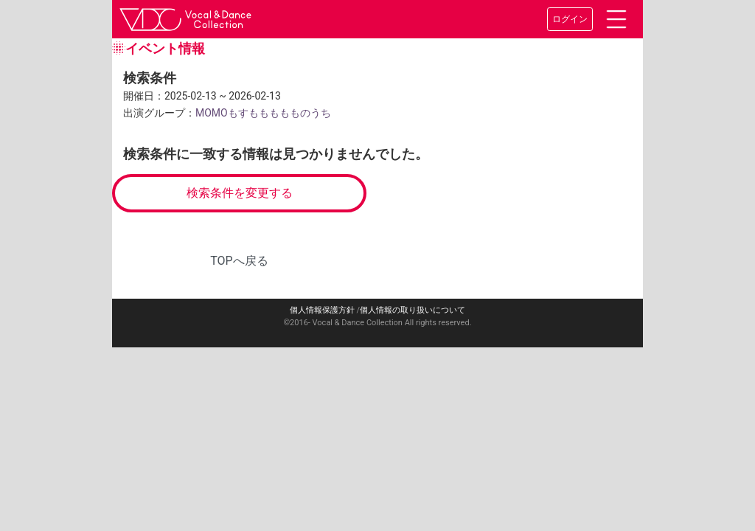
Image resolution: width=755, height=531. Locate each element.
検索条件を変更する (240, 193)
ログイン (570, 19)
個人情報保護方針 (322, 310)
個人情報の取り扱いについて (412, 310)
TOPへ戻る (239, 261)
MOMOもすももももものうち (263, 113)
